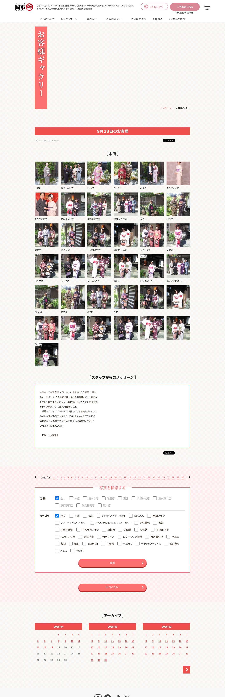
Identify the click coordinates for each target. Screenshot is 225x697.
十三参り (128, 544)
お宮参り (174, 544)
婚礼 (76, 544)
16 (115, 477)
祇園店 (111, 499)
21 (139, 477)
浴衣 (90, 516)
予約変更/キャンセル (184, 12)
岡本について (47, 19)
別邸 (125, 499)
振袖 (161, 523)
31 (105, 660)
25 (158, 477)
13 (101, 477)
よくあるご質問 (177, 19)
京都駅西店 (67, 506)
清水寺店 (93, 499)
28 (173, 477)
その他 (79, 551)
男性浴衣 (89, 537)
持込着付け (156, 537)
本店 (77, 499)
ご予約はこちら (185, 7)
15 (110, 477)
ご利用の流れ (138, 19)
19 (130, 477)
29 (178, 477)
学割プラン (159, 516)
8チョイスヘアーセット (114, 516)
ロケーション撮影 (132, 537)
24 (154, 477)
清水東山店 (164, 499)
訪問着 (127, 530)
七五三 (175, 537)
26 (163, 477)
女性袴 (143, 530)
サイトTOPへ (112, 588)
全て (63, 499)
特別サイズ (108, 537)
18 (125, 477)
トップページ (166, 108)
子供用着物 (67, 530)
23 (149, 477)
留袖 (63, 544)
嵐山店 (107, 506)
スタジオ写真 (68, 537)
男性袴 (111, 530)
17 (120, 477)
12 (96, 477)
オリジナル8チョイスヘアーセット (113, 523)
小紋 (77, 516)
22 (144, 477)
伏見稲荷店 (88, 506)
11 (91, 477)
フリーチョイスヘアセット (74, 523)
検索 (112, 563)
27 (168, 477)
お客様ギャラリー (115, 19)
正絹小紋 (93, 544)
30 (182, 477)
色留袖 (110, 544)
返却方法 (157, 19)
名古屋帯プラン (90, 530)
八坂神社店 (143, 499)
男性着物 (145, 523)
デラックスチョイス (151, 544)
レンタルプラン (69, 19)
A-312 (64, 551)
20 (134, 477)
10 (86, 477)
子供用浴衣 (162, 530)
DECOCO (139, 516)
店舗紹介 (91, 19)
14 (106, 477)
